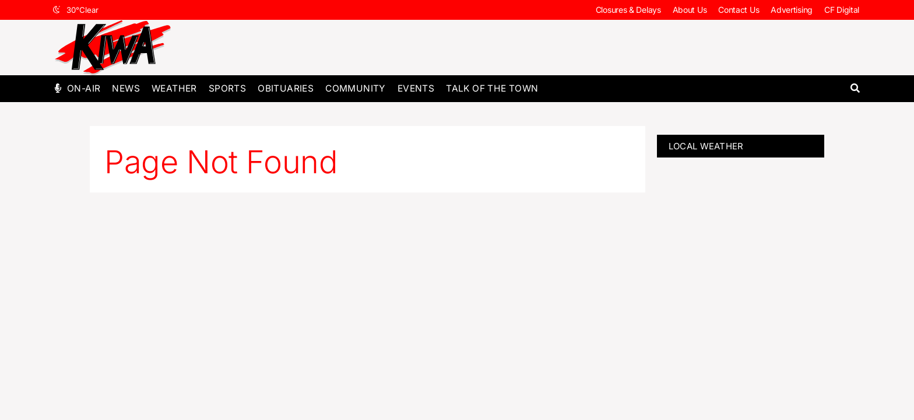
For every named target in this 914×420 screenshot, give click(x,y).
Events (416, 88)
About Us (690, 10)
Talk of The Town (492, 88)
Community (355, 88)
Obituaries (286, 88)
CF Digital (841, 10)
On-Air (83, 88)
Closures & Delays (628, 10)
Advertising (792, 10)
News (126, 88)
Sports (227, 88)
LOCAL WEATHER (706, 146)
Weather (174, 88)
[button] (855, 88)
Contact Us (738, 10)
